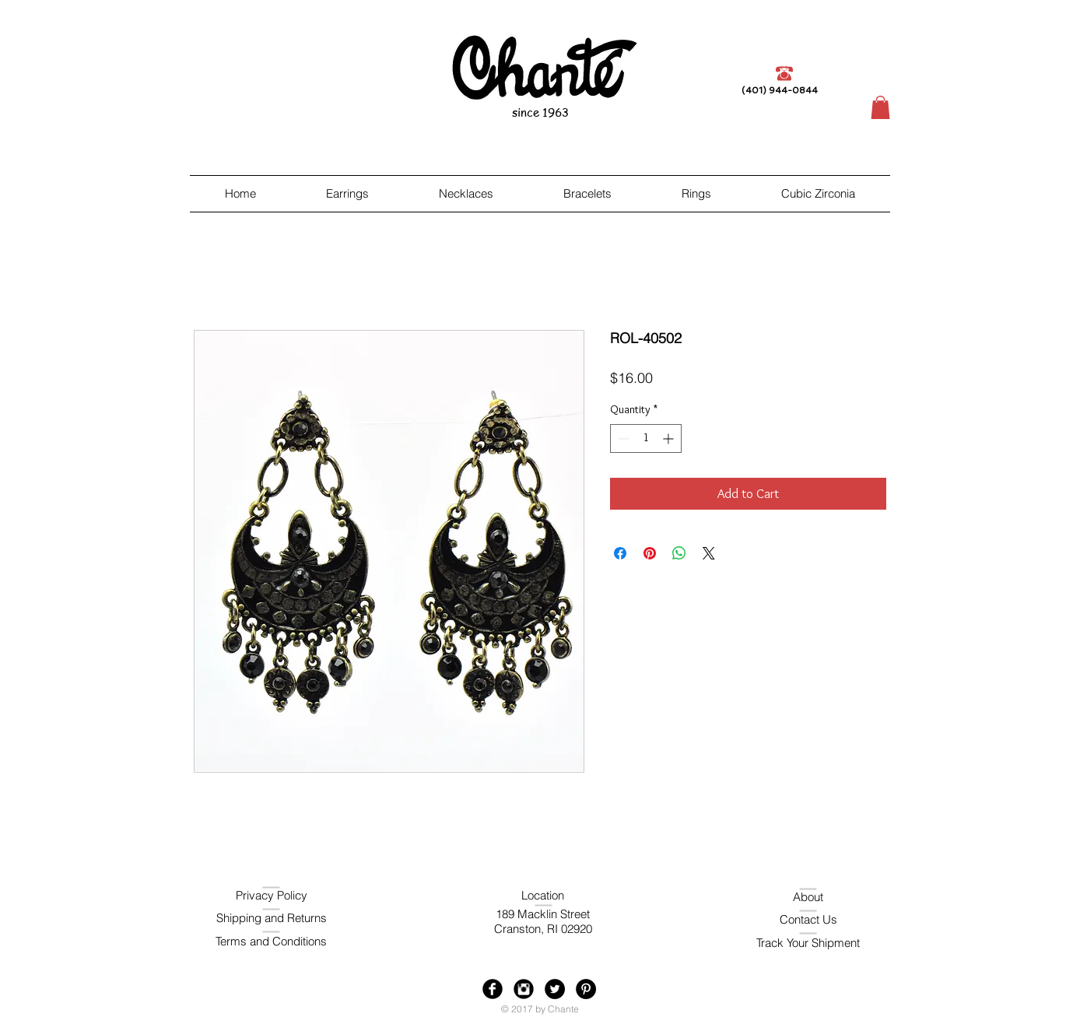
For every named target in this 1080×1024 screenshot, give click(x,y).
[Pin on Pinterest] (649, 553)
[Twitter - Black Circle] (555, 989)
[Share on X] (709, 553)
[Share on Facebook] (620, 553)
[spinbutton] (646, 438)
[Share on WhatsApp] (679, 553)
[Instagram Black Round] (524, 989)
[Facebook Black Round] (492, 989)
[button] (880, 107)
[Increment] (669, 438)
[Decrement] (622, 438)
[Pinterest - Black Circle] (586, 989)
